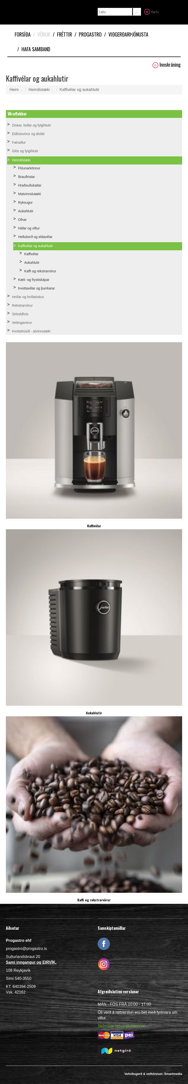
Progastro (88, 34)
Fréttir (62, 34)
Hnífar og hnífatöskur (28, 297)
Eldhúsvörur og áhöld (28, 134)
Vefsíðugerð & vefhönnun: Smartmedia (153, 1074)
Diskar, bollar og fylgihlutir (31, 125)
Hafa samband (33, 49)
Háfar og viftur (29, 228)
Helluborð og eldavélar (35, 237)
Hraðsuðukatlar (29, 185)
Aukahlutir (25, 211)
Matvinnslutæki (29, 194)
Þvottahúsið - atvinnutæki (31, 331)
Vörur (41, 34)
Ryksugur (25, 202)
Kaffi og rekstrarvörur (40, 271)
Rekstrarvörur (22, 305)
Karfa (151, 11)
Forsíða (23, 34)
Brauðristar (26, 177)
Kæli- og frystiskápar (33, 280)
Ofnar (22, 220)
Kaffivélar (31, 254)
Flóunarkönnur (29, 168)
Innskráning (167, 64)
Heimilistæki (39, 90)
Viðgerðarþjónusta (126, 34)
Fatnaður (19, 142)
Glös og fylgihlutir (25, 151)
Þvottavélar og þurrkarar (36, 288)
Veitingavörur (22, 323)
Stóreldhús (20, 314)
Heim (14, 90)
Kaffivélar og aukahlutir (79, 90)
